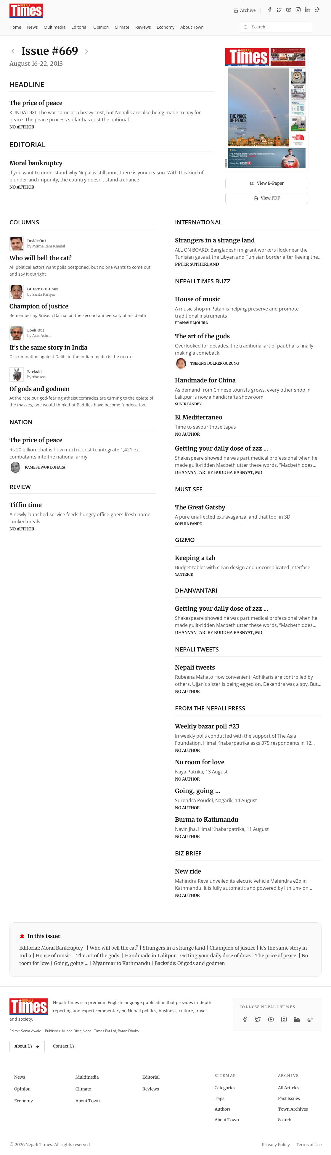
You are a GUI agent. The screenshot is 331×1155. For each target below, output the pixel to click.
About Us (27, 1046)
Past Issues (289, 1098)
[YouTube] (288, 10)
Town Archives (293, 1109)
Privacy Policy (276, 1144)
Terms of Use (309, 1144)
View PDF (267, 198)
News (32, 27)
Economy (165, 27)
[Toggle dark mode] (319, 27)
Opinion (101, 27)
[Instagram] (298, 10)
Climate (122, 27)
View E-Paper (267, 183)
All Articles (288, 1087)
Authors (223, 1109)
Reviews (143, 27)
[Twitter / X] (279, 10)
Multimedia (55, 27)
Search (284, 1119)
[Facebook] (269, 10)
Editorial (79, 27)
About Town (192, 27)
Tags (219, 1098)
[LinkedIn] (307, 10)
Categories (225, 1087)
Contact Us (64, 1046)
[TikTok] (317, 10)
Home (15, 27)
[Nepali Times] (28, 1006)
